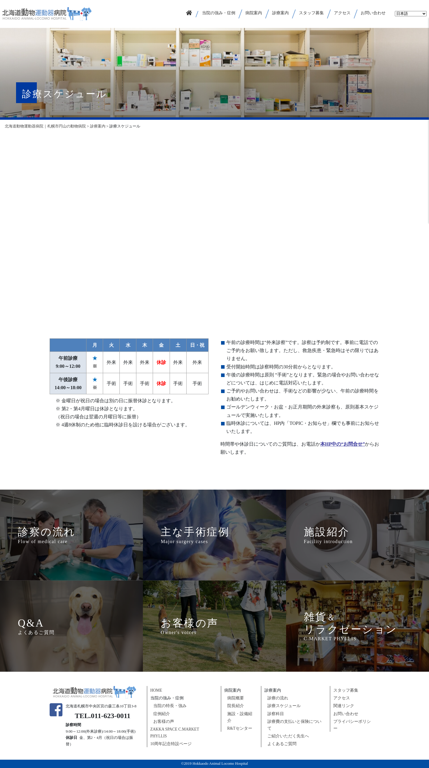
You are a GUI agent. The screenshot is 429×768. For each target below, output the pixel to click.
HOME (156, 690)
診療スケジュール (284, 706)
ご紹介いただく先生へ (288, 736)
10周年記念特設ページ (171, 744)
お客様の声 (163, 721)
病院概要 (235, 698)
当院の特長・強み (170, 706)
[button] (219, 14)
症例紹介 (161, 714)
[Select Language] (411, 13)
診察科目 (275, 714)
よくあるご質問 (281, 744)
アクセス (341, 698)
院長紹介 (235, 706)
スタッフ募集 (345, 690)
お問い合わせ (345, 714)
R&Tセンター (239, 728)
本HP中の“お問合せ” (342, 444)
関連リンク (343, 706)
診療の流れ (277, 698)
